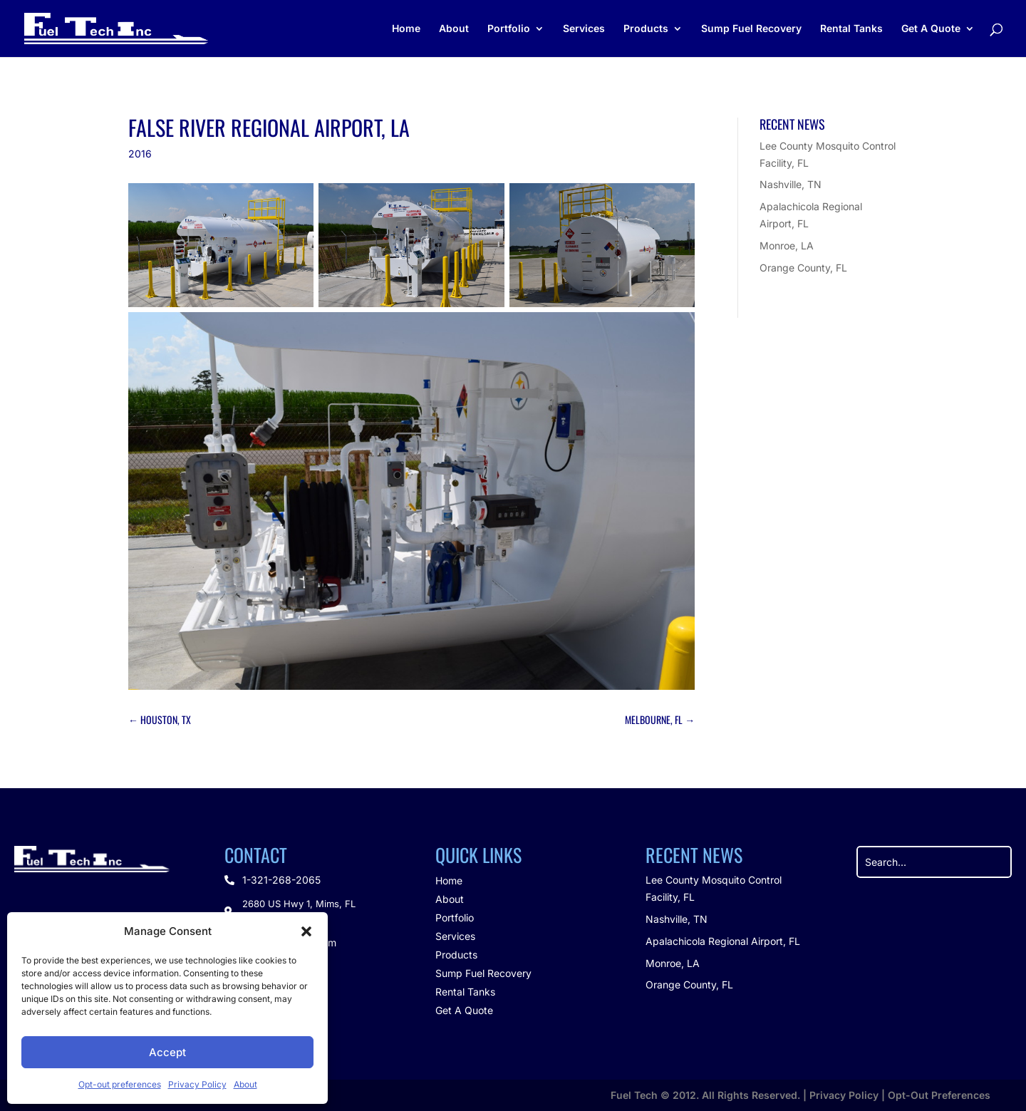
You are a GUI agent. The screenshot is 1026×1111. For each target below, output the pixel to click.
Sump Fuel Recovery (751, 29)
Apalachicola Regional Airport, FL (723, 941)
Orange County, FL (803, 268)
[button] (306, 931)
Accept (167, 1052)
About (245, 1084)
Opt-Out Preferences (939, 1095)
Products (645, 29)
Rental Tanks (851, 29)
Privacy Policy (197, 1084)
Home (406, 29)
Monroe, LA (787, 245)
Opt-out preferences (119, 1084)
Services (584, 29)
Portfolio (508, 29)
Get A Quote (930, 29)
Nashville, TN (791, 184)
